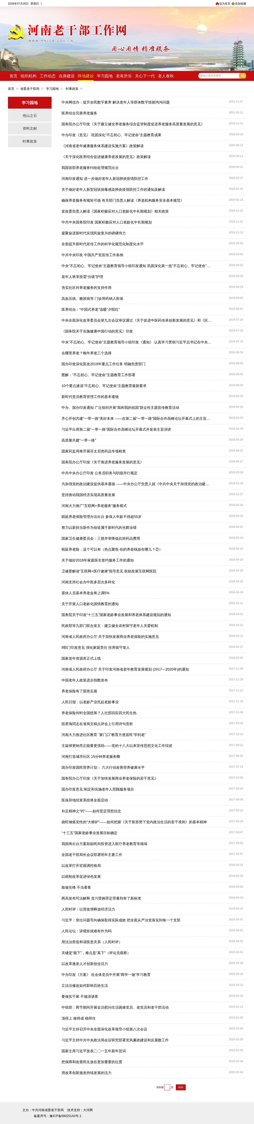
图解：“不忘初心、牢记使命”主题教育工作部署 (98, 375)
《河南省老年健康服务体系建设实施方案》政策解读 (103, 146)
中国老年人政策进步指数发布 (85, 680)
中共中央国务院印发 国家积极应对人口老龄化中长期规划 (107, 222)
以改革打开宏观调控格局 (81, 866)
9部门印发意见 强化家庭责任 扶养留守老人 (96, 648)
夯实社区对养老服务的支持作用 (87, 288)
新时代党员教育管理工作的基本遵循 (90, 397)
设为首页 (222, 3)
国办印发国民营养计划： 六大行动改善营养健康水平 (103, 767)
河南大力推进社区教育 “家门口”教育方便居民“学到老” (104, 735)
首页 (13, 76)
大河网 (88, 1110)
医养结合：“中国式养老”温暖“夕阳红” (91, 309)
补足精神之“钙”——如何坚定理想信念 (91, 811)
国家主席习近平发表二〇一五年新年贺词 (94, 1051)
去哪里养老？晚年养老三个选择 (87, 353)
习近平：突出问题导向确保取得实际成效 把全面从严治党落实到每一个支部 (121, 920)
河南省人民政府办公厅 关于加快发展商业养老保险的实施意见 (110, 637)
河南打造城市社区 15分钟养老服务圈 (91, 757)
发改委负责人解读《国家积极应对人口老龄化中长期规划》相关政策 (115, 211)
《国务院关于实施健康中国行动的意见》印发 (97, 331)
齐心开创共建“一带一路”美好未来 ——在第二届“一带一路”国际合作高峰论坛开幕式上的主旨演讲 (137, 419)
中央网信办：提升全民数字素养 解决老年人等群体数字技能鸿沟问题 (116, 102)
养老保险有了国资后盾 (79, 691)
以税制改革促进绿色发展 (81, 877)
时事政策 (72, 88)
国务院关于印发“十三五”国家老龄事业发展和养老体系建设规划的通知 (116, 615)
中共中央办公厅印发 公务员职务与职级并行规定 (100, 473)
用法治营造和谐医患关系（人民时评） (92, 942)
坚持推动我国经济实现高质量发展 (88, 495)
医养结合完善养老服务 (79, 113)
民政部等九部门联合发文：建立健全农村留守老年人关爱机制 (110, 626)
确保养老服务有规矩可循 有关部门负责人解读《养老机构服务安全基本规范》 (123, 200)
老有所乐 (124, 76)
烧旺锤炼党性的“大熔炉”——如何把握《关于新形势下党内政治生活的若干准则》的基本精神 (134, 822)
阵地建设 (86, 76)
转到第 (160, 1087)
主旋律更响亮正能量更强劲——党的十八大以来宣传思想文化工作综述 (117, 746)
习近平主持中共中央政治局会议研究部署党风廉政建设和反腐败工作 (115, 1040)
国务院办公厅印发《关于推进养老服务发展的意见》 (103, 462)
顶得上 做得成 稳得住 (79, 1018)
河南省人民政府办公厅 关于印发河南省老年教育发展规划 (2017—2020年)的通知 (125, 669)
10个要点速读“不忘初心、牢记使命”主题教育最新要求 (104, 386)
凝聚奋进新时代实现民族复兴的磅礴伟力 (94, 233)
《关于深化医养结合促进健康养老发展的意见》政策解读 (106, 157)
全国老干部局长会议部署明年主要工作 (92, 855)
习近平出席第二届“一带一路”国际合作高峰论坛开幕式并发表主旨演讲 (116, 429)
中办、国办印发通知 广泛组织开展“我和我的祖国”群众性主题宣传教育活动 (120, 408)
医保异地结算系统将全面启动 (85, 800)
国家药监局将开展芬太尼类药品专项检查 (94, 451)
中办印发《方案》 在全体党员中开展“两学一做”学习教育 (106, 975)
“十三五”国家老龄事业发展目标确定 (89, 833)
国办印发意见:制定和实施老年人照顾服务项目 (98, 789)
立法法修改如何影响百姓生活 (85, 986)
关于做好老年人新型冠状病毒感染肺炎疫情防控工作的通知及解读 (113, 190)
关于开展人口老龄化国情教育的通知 (90, 604)
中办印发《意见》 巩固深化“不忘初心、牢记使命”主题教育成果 (111, 135)
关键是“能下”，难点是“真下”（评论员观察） (96, 953)
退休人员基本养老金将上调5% (86, 593)
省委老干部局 (29, 88)
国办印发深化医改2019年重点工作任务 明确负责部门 (103, 364)
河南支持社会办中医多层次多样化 (88, 582)
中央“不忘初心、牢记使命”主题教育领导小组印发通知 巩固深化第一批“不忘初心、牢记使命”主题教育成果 (137, 266)
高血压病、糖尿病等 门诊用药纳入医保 (92, 299)
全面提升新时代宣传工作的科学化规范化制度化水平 (103, 244)
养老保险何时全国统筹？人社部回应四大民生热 (99, 713)
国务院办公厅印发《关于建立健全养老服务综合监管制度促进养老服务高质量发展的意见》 (133, 124)
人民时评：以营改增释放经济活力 (88, 909)
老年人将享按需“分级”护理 (82, 277)
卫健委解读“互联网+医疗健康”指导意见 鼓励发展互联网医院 (109, 571)
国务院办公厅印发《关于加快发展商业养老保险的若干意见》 (110, 778)
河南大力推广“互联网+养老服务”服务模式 (94, 506)
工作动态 (48, 76)
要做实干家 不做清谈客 (80, 996)
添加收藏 (238, 3)
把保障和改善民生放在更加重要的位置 (92, 1062)
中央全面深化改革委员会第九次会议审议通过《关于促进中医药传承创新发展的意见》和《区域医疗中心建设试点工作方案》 (137, 320)
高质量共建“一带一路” (79, 440)
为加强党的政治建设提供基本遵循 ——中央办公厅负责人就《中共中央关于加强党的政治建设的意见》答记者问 (137, 484)
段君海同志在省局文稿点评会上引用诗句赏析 (97, 724)
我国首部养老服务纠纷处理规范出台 (90, 168)
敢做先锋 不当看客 (76, 887)
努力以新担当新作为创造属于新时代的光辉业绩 (99, 528)
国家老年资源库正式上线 (81, 658)
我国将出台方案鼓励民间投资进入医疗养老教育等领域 (104, 844)
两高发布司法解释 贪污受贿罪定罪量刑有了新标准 (101, 898)
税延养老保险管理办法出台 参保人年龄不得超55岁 (101, 517)
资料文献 (30, 128)
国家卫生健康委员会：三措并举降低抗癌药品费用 (101, 538)
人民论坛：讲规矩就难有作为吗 (87, 931)
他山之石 (30, 116)
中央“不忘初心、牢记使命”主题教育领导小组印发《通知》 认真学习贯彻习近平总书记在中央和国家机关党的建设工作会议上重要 (137, 342)
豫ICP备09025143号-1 (65, 1116)
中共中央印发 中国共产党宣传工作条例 (92, 255)
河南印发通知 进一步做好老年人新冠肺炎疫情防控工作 (105, 179)
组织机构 (29, 76)
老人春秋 (166, 76)
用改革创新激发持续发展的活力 (87, 1073)
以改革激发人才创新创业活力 (85, 964)
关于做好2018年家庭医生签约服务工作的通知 (98, 560)
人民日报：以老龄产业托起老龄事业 (90, 702)
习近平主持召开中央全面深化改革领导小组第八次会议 (104, 1029)
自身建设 (67, 76)
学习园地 (105, 76)
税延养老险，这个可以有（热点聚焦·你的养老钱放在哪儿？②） (112, 549)
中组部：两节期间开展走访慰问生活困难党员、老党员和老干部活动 (115, 1007)
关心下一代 (145, 76)
